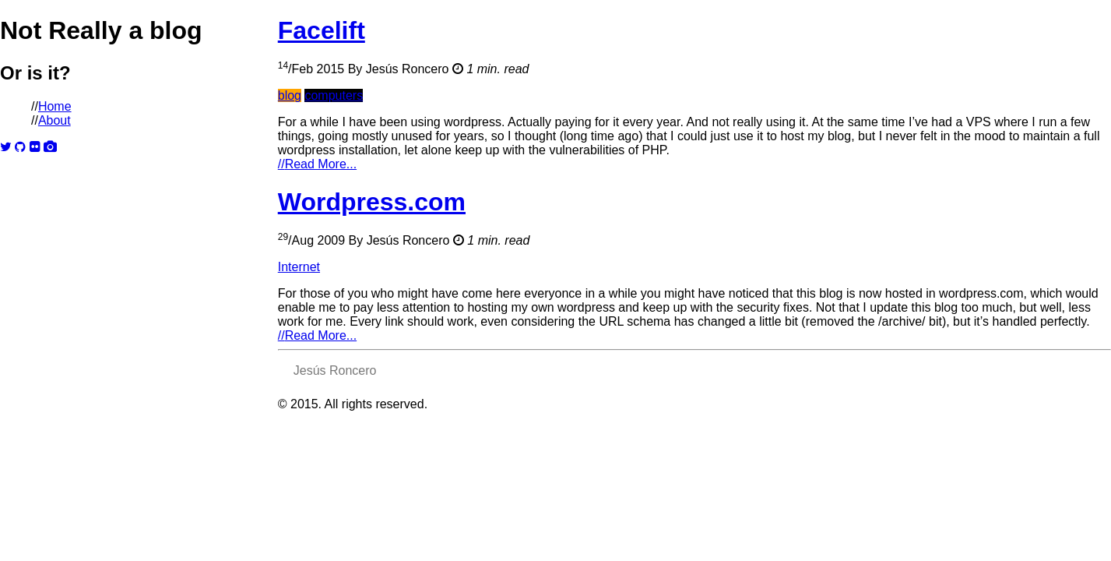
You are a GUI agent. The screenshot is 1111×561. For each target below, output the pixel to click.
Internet (299, 266)
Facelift (321, 30)
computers (333, 95)
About (54, 120)
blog (289, 95)
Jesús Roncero (407, 69)
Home (55, 106)
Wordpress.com (372, 202)
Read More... (317, 164)
